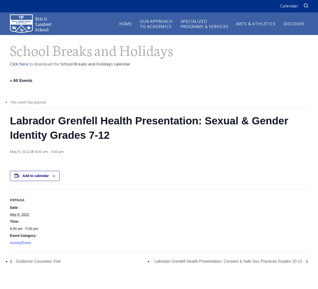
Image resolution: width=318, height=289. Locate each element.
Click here (19, 64)
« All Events (21, 80)
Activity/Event (20, 243)
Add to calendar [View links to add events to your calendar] (36, 176)
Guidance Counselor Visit (38, 261)
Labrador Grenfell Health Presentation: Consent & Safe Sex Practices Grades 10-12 (229, 261)
